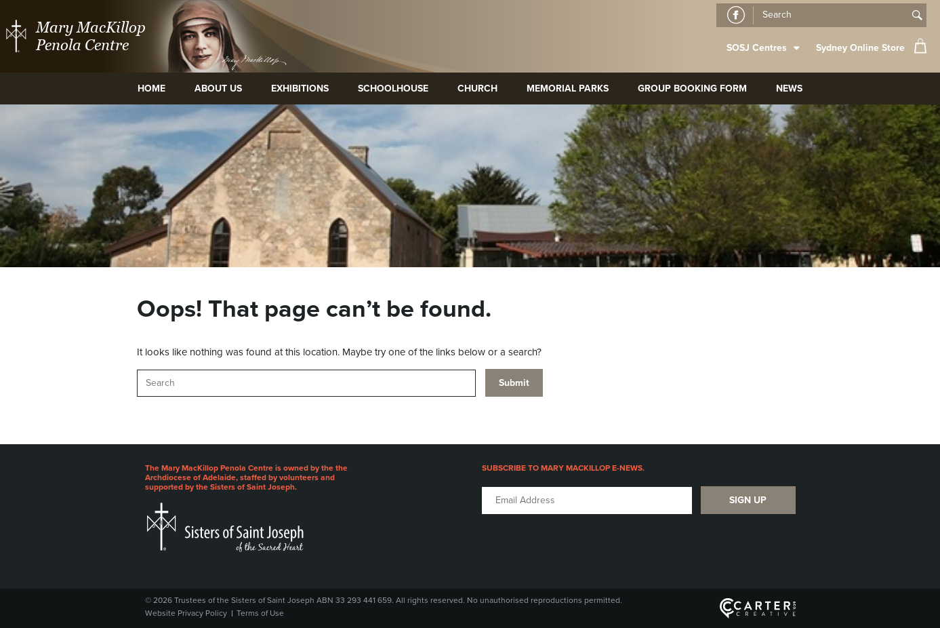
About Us (218, 88)
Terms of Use (260, 613)
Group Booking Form (692, 88)
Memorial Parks (568, 88)
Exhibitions (300, 88)
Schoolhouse (393, 88)
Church (477, 88)
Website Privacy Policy (186, 613)
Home (151, 88)
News (789, 88)
